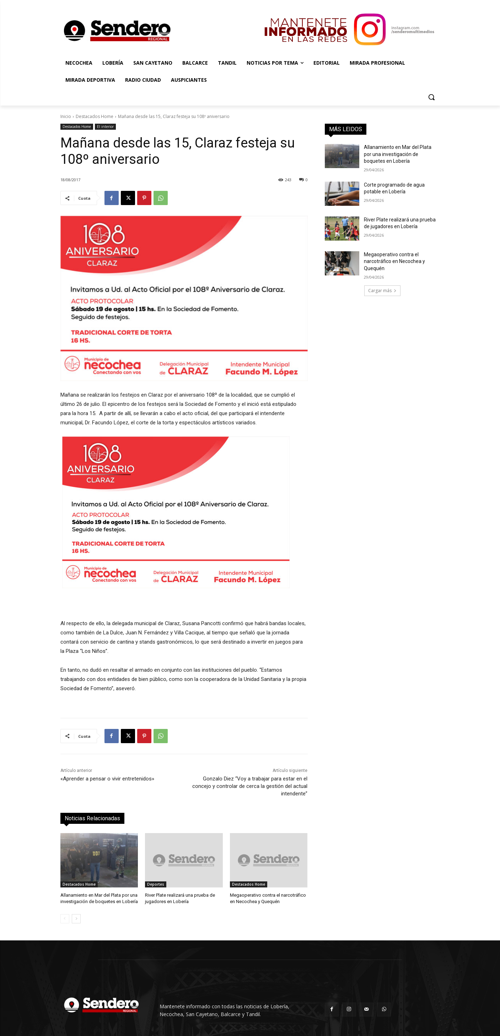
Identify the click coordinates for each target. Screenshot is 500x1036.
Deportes (155, 884)
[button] (431, 97)
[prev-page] (64, 918)
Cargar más (382, 291)
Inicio (65, 116)
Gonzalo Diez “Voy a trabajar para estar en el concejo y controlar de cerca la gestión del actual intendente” (249, 786)
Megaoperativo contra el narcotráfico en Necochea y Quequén (394, 261)
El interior (105, 127)
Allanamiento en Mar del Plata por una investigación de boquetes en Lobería (397, 154)
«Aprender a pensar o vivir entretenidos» (107, 778)
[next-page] (76, 918)
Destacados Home (94, 116)
